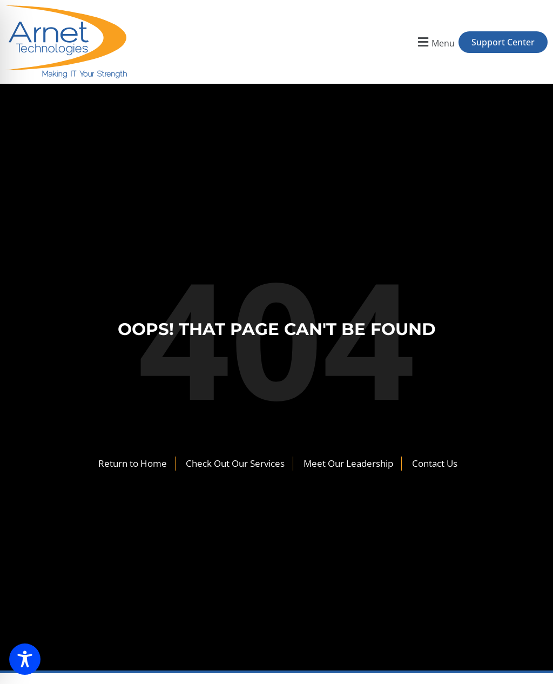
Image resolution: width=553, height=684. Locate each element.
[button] (435, 42)
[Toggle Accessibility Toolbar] (25, 659)
